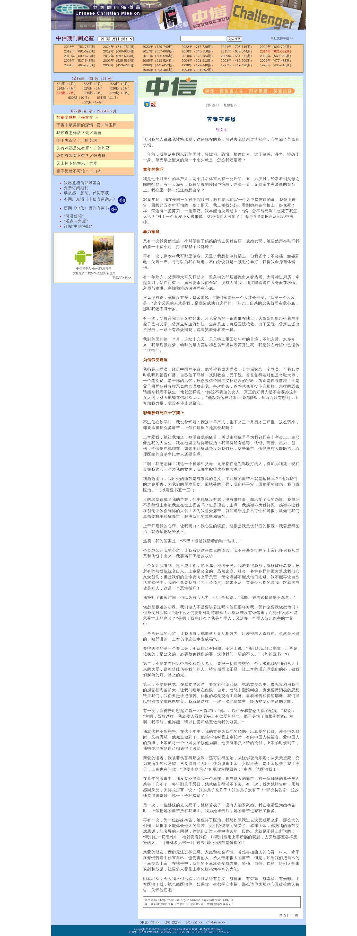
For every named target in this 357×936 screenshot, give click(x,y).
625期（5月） (93, 88)
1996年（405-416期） (276, 65)
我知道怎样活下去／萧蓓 (79, 133)
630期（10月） (79, 98)
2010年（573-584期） (198, 56)
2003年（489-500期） (237, 61)
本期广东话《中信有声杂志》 (95, 199)
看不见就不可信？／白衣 (79, 171)
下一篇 (293, 915)
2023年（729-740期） (159, 47)
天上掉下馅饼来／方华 (77, 163)
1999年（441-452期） (159, 65)
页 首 (283, 915)
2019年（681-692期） (80, 51)
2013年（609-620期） (80, 56)
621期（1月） (67, 84)
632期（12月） (94, 102)
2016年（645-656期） (198, 51)
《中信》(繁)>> (148, 922)
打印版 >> (213, 105)
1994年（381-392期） (198, 70)
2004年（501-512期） (198, 61)
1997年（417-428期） (237, 65)
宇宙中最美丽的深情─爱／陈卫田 (86, 125)
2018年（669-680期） (119, 51)
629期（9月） (120, 93)
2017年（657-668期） (159, 51)
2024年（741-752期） (119, 47)
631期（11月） (108, 98)
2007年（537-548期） (80, 61)
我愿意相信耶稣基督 (82, 183)
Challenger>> (215, 922)
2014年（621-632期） (276, 51)
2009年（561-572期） (237, 56)
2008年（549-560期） (276, 56)
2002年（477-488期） (276, 61)
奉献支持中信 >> (282, 38)
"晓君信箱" (74, 216)
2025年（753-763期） (80, 47)
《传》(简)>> (193, 922)
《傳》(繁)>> (172, 922)
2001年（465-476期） (80, 65)
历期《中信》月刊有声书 (91, 208)
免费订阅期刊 (76, 188)
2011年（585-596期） (159, 56)
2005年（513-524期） (159, 61)
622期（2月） (93, 84)
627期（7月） (67, 93)
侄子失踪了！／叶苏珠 (77, 140)
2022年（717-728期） (198, 47)
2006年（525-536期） (119, 61)
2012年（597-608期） (119, 56)
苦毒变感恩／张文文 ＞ (77, 117)
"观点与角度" (76, 221)
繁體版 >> (230, 105)
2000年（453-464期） (119, 65)
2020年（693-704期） (276, 47)
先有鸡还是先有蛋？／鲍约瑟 (83, 148)
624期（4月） (67, 88)
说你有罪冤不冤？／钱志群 (81, 156)
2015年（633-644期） (237, 51)
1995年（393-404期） (159, 70)
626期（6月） (120, 88)
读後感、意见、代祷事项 (86, 193)
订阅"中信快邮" (78, 226)
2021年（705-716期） (237, 47)
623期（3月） (120, 84)
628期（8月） (93, 93)
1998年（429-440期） (198, 65)
